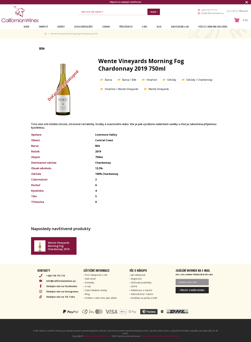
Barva (26, 26)
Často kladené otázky (96, 290)
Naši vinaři (90, 278)
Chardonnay (205, 79)
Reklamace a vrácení (141, 290)
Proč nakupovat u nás (96, 274)
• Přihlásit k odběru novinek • (192, 290)
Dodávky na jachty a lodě (144, 297)
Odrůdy (61, 26)
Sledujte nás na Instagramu (62, 291)
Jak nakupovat (138, 274)
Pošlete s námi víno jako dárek (212, 26)
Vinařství (43, 26)
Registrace (136, 278)
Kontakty (89, 282)
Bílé (134, 79)
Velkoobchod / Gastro (142, 294)
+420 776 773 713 (209, 10)
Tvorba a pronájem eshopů (153, 336)
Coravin (106, 26)
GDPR (134, 286)
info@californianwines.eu (212, 13)
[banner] (20, 14)
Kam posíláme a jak (180, 26)
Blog (159, 26)
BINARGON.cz (173, 336)
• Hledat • (153, 11)
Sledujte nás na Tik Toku (60, 296)
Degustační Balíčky (83, 26)
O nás (144, 26)
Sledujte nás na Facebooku (61, 286)
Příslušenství (125, 26)
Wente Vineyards (128, 89)
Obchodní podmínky (141, 282)
